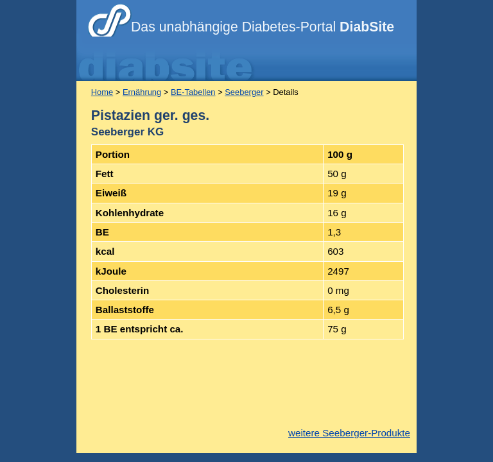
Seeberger (244, 92)
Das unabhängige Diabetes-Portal (262, 27)
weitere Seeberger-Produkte (349, 432)
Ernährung (142, 92)
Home (102, 92)
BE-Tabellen (193, 92)
